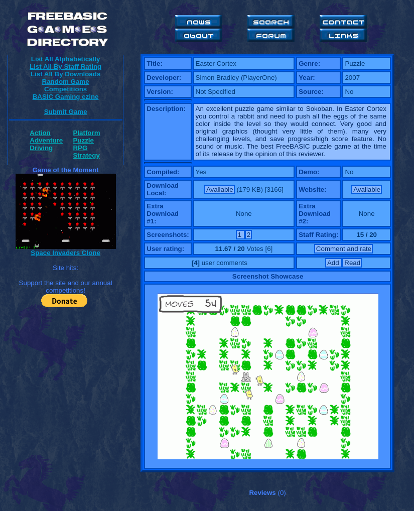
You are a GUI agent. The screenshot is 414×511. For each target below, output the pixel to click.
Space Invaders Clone (65, 253)
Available (219, 189)
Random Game (65, 81)
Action (40, 133)
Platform (86, 133)
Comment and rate (343, 248)
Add (334, 263)
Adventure (46, 140)
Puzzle (83, 140)
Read (352, 263)
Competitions (65, 89)
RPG (80, 148)
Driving (41, 148)
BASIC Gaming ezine (66, 96)
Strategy (86, 155)
